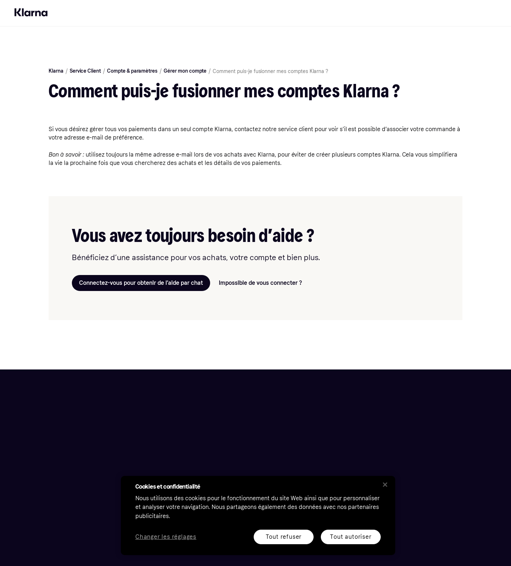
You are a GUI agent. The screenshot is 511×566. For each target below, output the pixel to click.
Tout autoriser (350, 536)
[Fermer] (385, 485)
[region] (258, 515)
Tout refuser (284, 536)
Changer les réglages (165, 537)
